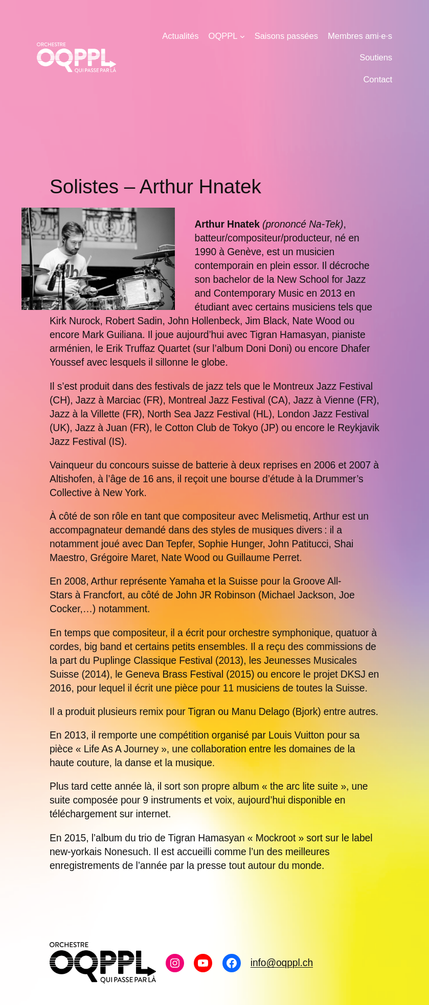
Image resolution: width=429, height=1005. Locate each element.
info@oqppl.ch (282, 962)
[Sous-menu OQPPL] (242, 35)
